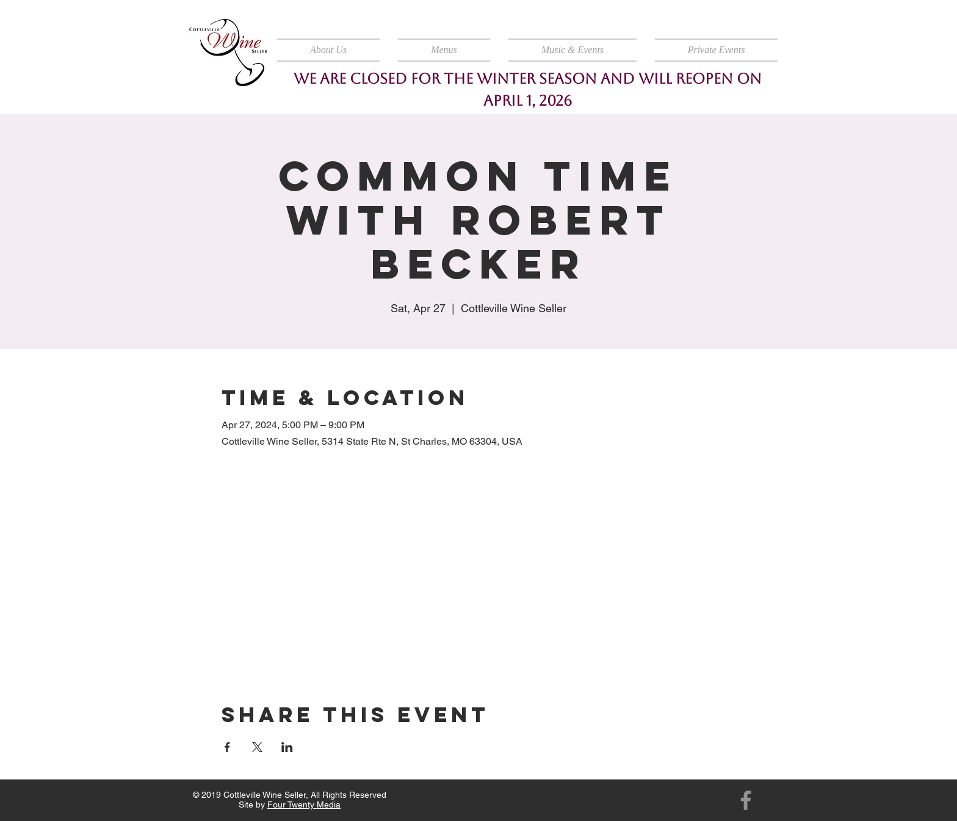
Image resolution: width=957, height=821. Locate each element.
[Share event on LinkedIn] (287, 747)
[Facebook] (746, 800)
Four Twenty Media (304, 804)
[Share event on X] (257, 747)
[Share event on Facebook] (227, 747)
